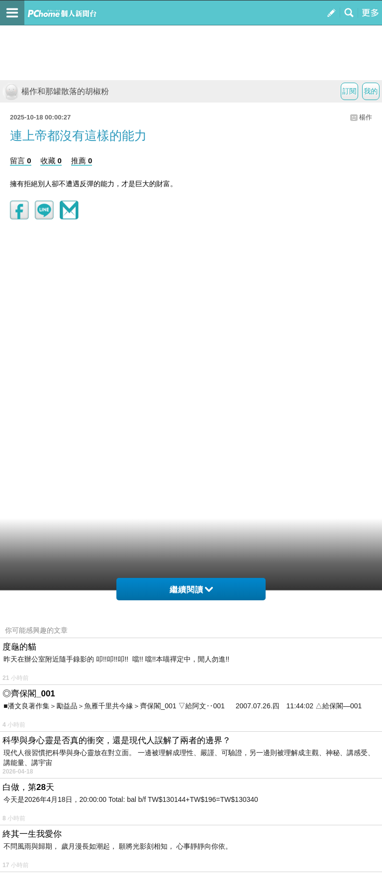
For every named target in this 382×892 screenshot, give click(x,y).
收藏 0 (51, 160)
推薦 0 (82, 160)
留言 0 (20, 160)
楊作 (365, 117)
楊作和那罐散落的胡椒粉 (55, 91)
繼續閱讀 (191, 589)
